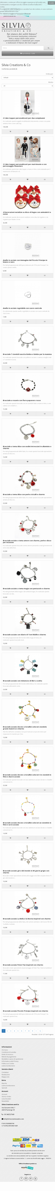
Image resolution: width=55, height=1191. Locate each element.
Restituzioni (6, 1075)
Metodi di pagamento (9, 1057)
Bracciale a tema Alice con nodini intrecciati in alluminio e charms (27, 447)
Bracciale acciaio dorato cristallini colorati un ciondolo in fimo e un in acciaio (27, 824)
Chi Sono (5, 1050)
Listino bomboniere (8, 1066)
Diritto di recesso (7, 1054)
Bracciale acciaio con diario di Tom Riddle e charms (24, 634)
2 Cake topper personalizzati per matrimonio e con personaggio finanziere (25, 165)
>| (40, 1031)
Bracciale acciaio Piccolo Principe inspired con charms (25, 1011)
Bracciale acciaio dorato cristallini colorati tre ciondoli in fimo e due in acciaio (27, 776)
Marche (4, 1083)
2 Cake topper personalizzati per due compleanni (24, 118)
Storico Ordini (6, 1097)
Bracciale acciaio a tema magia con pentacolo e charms (26, 588)
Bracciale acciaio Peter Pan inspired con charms (23, 965)
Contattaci (5, 1072)
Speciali (4, 1088)
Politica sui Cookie (8, 1063)
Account (4, 1094)
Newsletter (5, 1101)
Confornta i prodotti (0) (9, 69)
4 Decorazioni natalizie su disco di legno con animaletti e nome (27, 213)
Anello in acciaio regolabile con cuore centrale (22, 308)
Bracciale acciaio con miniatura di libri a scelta (22, 681)
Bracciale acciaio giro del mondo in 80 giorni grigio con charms (26, 872)
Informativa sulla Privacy (10, 1061)
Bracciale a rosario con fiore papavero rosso (22, 400)
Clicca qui (27, 14)
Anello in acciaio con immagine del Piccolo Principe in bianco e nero (25, 261)
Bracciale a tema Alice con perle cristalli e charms (24, 494)
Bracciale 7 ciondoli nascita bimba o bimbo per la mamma (27, 354)
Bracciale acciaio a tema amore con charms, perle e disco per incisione (27, 541)
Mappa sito (5, 1077)
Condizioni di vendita (9, 1052)
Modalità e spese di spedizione (12, 1059)
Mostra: (50, 82)
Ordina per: (49, 74)
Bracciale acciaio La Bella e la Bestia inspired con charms (27, 919)
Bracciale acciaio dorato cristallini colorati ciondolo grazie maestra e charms (25, 728)
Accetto (51, 3)
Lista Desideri (6, 1099)
